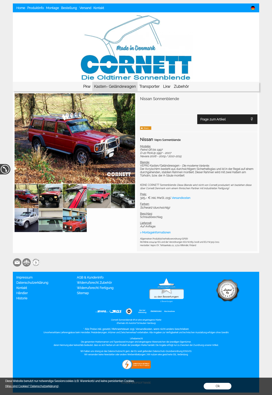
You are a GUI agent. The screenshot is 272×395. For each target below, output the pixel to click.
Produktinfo (35, 8)
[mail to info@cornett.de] (17, 262)
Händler (22, 293)
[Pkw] (86, 86)
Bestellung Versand (76, 8)
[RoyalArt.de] (26, 262)
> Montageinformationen (155, 232)
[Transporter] (149, 86)
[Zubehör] (181, 86)
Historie (21, 298)
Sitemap (83, 293)
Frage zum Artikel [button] (213, 119)
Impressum (24, 277)
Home (20, 8)
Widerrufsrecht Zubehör (94, 282)
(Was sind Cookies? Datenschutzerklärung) (31, 386)
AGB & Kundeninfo (90, 277)
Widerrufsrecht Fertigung (95, 288)
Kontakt (98, 8)
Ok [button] (218, 386)
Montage (52, 8)
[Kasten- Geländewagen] (115, 86)
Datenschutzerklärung (32, 282)
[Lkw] (166, 86)
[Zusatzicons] (36, 262)
